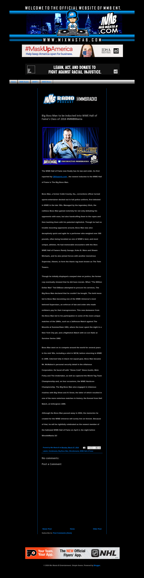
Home (13, 82)
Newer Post (47, 529)
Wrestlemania (74, 451)
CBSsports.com (60, 177)
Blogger (97, 565)
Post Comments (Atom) (62, 533)
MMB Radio (24, 82)
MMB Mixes (46, 82)
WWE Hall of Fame (86, 451)
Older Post (97, 529)
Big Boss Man (63, 451)
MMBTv (35, 82)
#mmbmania (53, 451)
